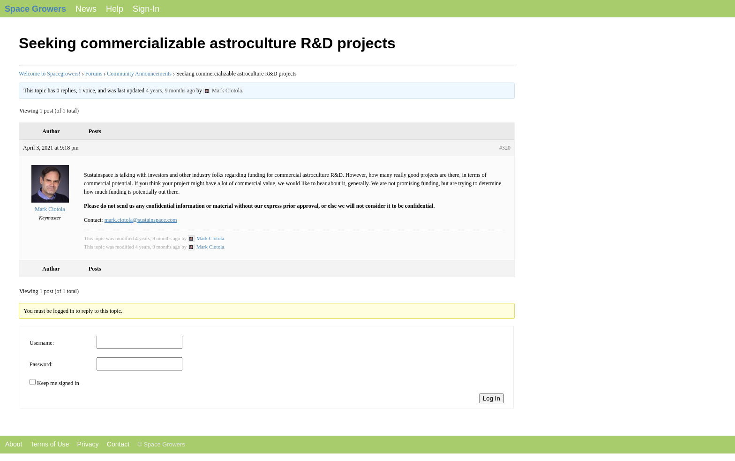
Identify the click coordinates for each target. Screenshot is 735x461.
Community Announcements (139, 73)
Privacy (88, 444)
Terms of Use (49, 444)
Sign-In (146, 9)
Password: (41, 364)
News (86, 9)
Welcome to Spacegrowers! (50, 73)
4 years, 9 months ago (170, 90)
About (11, 444)
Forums (94, 73)
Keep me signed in (58, 383)
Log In (491, 398)
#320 (504, 147)
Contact (118, 444)
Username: (42, 343)
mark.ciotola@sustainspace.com (141, 220)
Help (114, 9)
